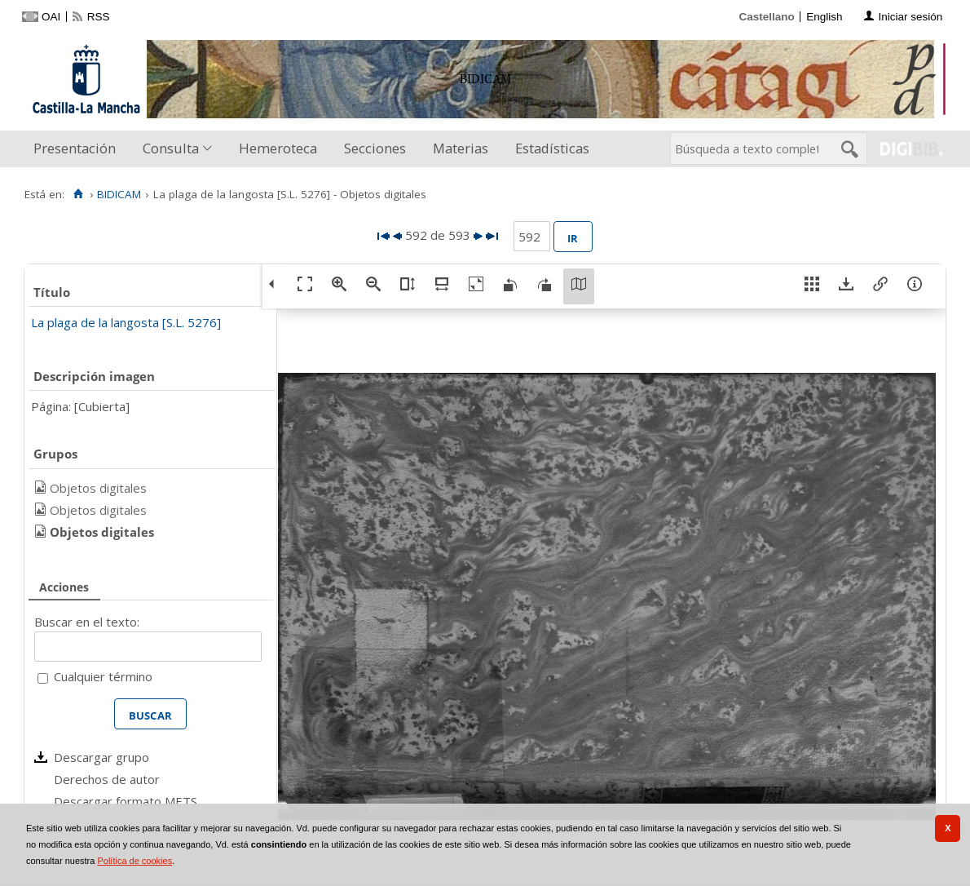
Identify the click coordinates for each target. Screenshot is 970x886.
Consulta (171, 148)
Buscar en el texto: (86, 622)
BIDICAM (119, 194)
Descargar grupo (101, 757)
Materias (460, 148)
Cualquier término (103, 676)
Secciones (375, 148)
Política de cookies (134, 861)
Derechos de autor (107, 779)
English (824, 17)
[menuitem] (78, 149)
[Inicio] (78, 194)
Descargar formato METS (125, 801)
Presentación (74, 148)
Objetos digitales (98, 488)
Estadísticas (552, 148)
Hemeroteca (278, 148)
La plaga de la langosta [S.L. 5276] (126, 322)
